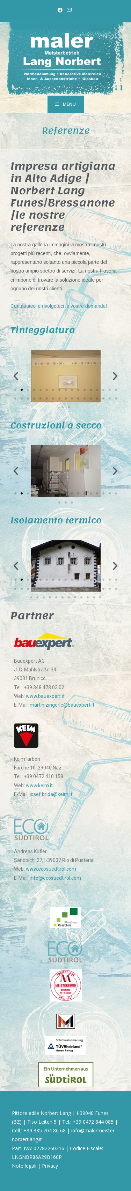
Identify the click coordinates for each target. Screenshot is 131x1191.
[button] (15, 376)
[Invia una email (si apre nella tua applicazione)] (69, 10)
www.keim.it (39, 785)
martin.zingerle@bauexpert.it (62, 705)
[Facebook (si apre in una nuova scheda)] (61, 10)
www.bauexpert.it (45, 696)
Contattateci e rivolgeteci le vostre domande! (58, 306)
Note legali (24, 1165)
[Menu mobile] (66, 104)
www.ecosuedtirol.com (51, 869)
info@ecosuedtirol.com (55, 878)
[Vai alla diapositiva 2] (22, 390)
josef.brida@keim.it (51, 794)
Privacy (50, 1165)
